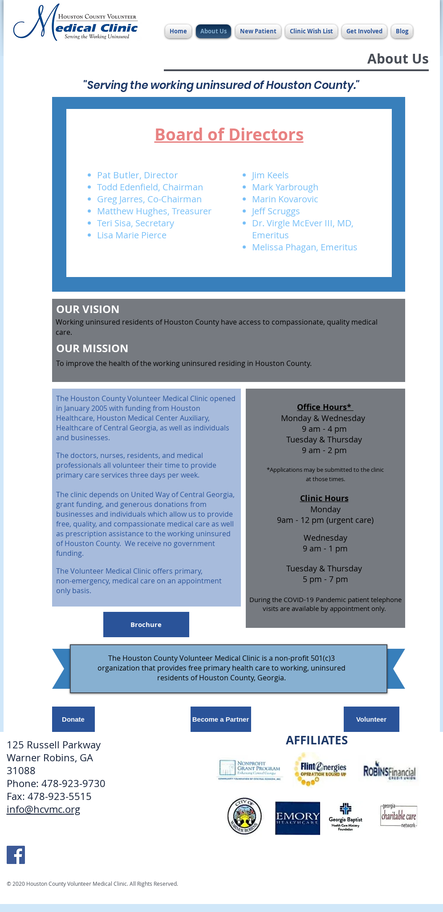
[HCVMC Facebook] (16, 855)
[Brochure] (146, 624)
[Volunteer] (371, 719)
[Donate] (73, 719)
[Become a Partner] (221, 719)
